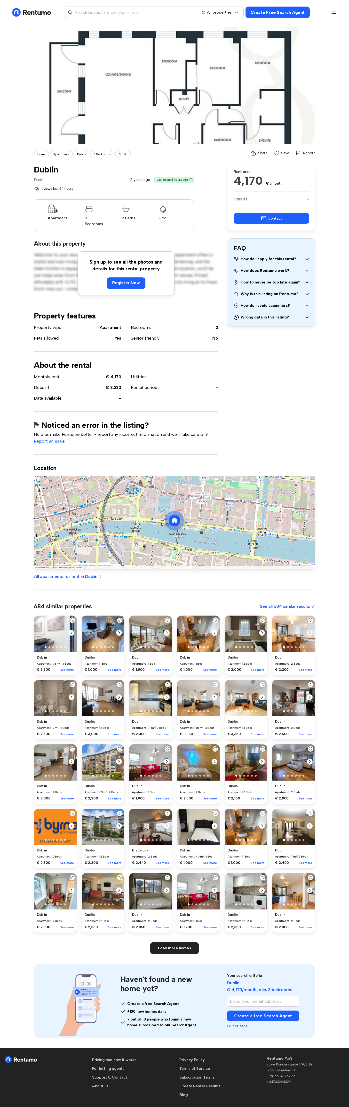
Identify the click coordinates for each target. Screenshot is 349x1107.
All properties (219, 12)
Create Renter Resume (200, 1086)
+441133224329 (279, 1082)
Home (41, 154)
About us (100, 1086)
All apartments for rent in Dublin (68, 576)
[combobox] (130, 12)
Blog (183, 1094)
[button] (191, 179)
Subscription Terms (196, 1077)
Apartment (110, 327)
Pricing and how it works (114, 1059)
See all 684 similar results (287, 606)
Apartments (61, 154)
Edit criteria (237, 1026)
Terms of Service (194, 1068)
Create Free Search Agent (278, 12)
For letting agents (108, 1068)
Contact (271, 218)
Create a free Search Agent (263, 1016)
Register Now (126, 282)
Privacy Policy (192, 1059)
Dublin (81, 154)
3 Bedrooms (102, 154)
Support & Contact (109, 1077)
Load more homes (174, 948)
